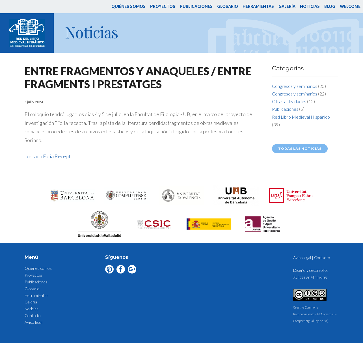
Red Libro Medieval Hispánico (301, 117)
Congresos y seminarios (294, 86)
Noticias (310, 6)
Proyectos (162, 6)
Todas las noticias (299, 148)
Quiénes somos (128, 6)
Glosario (227, 6)
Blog (329, 6)
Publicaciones (196, 6)
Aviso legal (33, 322)
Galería (286, 6)
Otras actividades (289, 101)
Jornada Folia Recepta (49, 156)
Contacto (33, 315)
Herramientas (258, 6)
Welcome (350, 6)
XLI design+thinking (310, 277)
